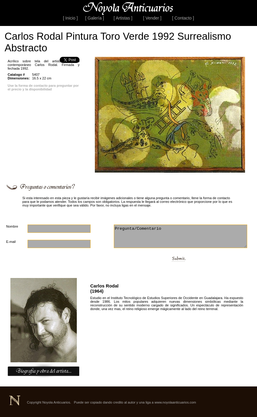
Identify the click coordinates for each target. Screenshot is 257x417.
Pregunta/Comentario (180, 236)
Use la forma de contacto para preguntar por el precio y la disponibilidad (43, 87)
